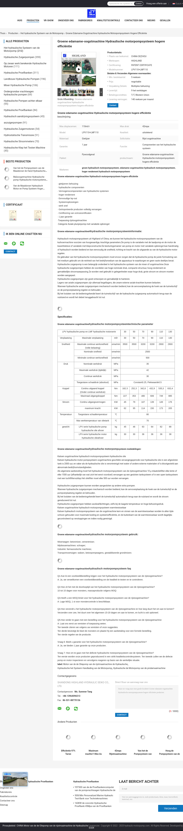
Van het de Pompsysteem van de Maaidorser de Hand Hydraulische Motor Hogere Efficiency (29, 171)
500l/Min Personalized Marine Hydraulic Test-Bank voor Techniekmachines (94, 797)
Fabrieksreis (85, 20)
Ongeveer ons (66, 20)
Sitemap (4, 805)
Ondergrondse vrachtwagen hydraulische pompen (19, 93)
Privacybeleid (9, 825)
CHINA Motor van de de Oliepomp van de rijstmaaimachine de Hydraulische (52, 825)
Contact (112, 105)
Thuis (2, 33)
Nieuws (151, 20)
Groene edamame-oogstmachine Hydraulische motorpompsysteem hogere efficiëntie (75, 102)
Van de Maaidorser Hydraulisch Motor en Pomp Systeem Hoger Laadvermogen (28, 189)
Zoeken (139, 4)
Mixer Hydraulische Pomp (18, 85)
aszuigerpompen (13, 122)
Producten (33, 20)
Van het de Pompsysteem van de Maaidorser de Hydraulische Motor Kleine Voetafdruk (143, 752)
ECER (91, 828)
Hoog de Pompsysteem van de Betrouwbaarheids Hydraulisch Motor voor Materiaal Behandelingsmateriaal (169, 752)
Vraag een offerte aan (156, 3)
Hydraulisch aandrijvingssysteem (21, 116)
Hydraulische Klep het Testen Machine (24, 147)
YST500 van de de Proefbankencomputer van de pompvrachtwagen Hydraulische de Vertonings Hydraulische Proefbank (95, 789)
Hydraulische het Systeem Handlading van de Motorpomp (84, 668)
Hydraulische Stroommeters (19, 141)
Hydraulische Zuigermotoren (19, 128)
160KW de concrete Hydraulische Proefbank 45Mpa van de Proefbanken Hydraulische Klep (93, 805)
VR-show (49, 20)
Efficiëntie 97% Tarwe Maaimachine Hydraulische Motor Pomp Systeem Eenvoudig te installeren (68, 752)
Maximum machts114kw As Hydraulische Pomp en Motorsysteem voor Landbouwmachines (93, 752)
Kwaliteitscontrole (108, 20)
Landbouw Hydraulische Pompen (21, 79)
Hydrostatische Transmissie (19, 135)
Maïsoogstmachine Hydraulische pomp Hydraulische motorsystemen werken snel (30, 180)
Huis (19, 20)
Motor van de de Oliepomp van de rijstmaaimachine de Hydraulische (95, 664)
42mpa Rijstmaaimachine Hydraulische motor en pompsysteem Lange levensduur (118, 752)
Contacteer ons (134, 20)
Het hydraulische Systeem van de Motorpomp (41, 33)
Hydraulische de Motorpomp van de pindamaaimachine (139, 668)
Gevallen (165, 20)
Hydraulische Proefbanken (18, 72)
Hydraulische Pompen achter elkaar (23, 100)
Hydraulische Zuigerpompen (19, 57)
